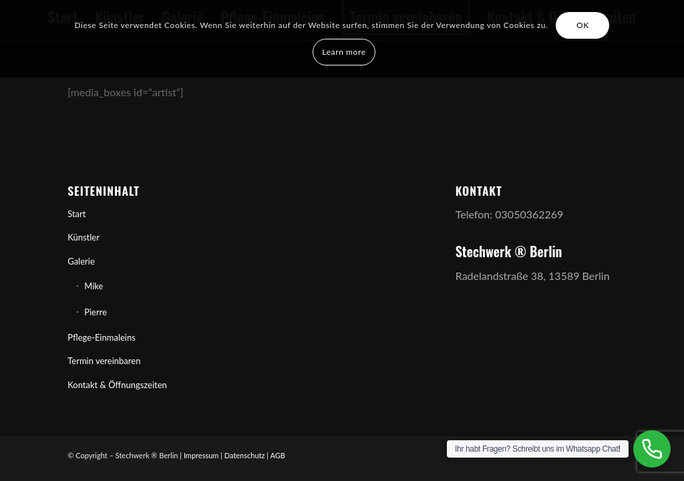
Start (76, 213)
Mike (93, 286)
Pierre (95, 312)
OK (582, 25)
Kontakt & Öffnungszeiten (117, 384)
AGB (278, 455)
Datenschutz (244, 455)
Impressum (201, 455)
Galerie (81, 261)
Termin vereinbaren (103, 360)
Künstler (83, 237)
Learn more (343, 52)
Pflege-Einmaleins (101, 337)
